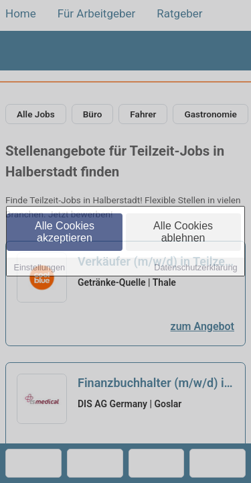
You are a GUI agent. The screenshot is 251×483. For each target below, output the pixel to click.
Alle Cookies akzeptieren (64, 232)
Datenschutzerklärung (195, 268)
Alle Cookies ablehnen (183, 232)
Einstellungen (39, 268)
